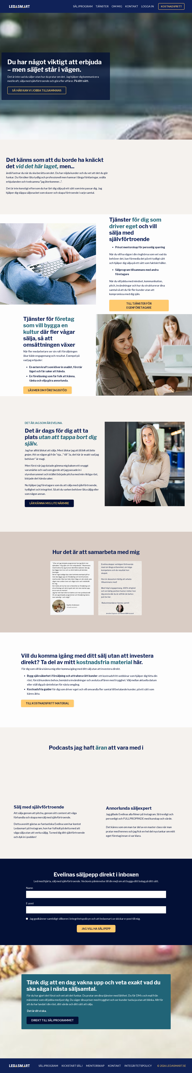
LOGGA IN (147, 6)
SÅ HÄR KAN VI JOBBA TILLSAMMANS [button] (36, 90)
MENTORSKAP (95, 1065)
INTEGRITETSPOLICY (138, 1065)
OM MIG (117, 6)
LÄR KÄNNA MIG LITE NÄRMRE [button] (49, 503)
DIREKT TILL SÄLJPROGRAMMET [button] (52, 1020)
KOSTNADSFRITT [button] (171, 6)
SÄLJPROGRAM (83, 6)
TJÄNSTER (102, 6)
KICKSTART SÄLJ (72, 1065)
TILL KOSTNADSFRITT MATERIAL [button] (47, 703)
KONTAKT (131, 6)
